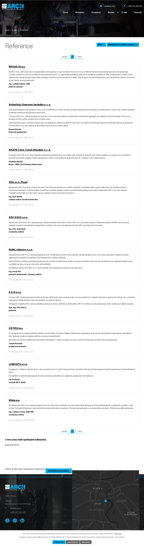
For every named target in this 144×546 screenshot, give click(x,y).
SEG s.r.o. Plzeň (18, 183)
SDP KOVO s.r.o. (18, 218)
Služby (111, 12)
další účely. (118, 533)
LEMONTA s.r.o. (18, 367)
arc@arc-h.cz (15, 512)
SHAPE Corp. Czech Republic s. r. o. (30, 150)
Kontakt (138, 12)
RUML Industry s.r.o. (21, 251)
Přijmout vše (59, 542)
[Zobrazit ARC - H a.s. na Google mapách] (105, 503)
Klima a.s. (14, 403)
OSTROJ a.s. (16, 330)
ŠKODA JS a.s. (17, 66)
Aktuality (79, 12)
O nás (124, 12)
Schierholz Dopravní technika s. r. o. (30, 105)
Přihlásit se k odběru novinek (122, 45)
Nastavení (86, 542)
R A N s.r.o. (15, 294)
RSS (100, 45)
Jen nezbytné (73, 542)
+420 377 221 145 (17, 516)
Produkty (96, 12)
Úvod (65, 12)
